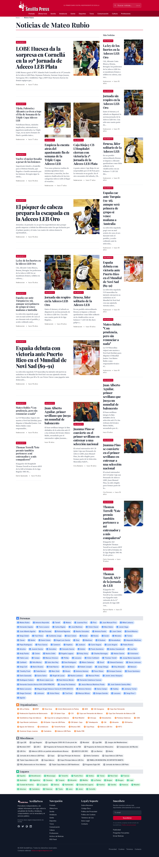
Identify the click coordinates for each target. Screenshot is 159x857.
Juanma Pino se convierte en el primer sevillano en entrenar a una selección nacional (86, 436)
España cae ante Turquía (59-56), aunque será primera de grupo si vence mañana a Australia (27, 304)
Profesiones (126, 14)
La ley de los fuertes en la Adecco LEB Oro (28, 262)
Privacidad (113, 849)
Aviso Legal (85, 821)
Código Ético (86, 808)
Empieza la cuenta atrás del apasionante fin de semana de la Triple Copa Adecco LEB (57, 154)
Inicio (18, 18)
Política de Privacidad (89, 811)
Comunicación (102, 14)
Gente (73, 14)
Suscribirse (127, 818)
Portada (32, 14)
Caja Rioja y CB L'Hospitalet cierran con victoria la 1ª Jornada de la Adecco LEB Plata (85, 154)
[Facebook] (19, 826)
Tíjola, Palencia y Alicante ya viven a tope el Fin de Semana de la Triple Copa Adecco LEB (29, 114)
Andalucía (63, 14)
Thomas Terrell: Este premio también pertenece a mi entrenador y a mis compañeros (27, 453)
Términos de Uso (87, 818)
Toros (91, 14)
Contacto (84, 824)
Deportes (82, 14)
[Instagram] (27, 826)
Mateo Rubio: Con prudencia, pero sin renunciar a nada (26, 410)
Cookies (121, 849)
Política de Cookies (88, 815)
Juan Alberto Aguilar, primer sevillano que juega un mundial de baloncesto (58, 415)
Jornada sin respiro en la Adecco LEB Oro (57, 301)
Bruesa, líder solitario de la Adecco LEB (82, 301)
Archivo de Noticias (56, 836)
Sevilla (53, 14)
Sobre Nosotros (87, 805)
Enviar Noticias (118, 836)
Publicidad (117, 830)
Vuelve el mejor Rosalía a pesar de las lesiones (29, 160)
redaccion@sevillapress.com (41, 850)
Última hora (42, 14)
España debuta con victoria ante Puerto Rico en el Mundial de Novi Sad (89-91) (112, 274)
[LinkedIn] (31, 826)
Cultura (115, 14)
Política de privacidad (129, 825)
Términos (129, 849)
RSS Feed (53, 839)
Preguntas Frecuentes (121, 833)
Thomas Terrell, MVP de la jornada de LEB (112, 580)
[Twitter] (23, 826)
